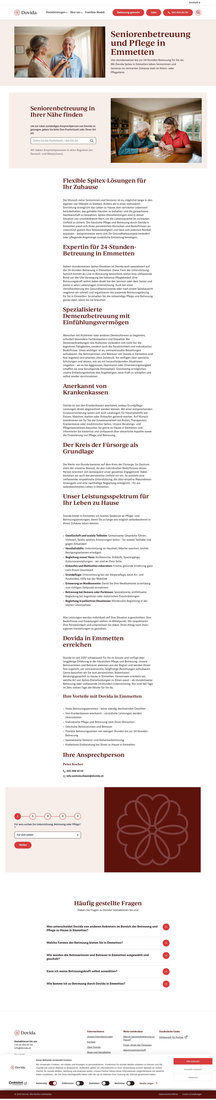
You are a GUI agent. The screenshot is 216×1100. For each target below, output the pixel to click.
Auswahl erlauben (193, 1080)
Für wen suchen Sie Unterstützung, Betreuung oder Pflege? (47, 825)
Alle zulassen (192, 1072)
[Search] (198, 13)
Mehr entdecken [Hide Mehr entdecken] (133, 1032)
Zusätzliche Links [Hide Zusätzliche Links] (169, 1032)
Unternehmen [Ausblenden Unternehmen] (95, 1032)
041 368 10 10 (73, 771)
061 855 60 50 (180, 13)
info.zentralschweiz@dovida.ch (83, 777)
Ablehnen (193, 1088)
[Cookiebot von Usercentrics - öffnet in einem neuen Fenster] (18, 1095)
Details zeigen (146, 1094)
